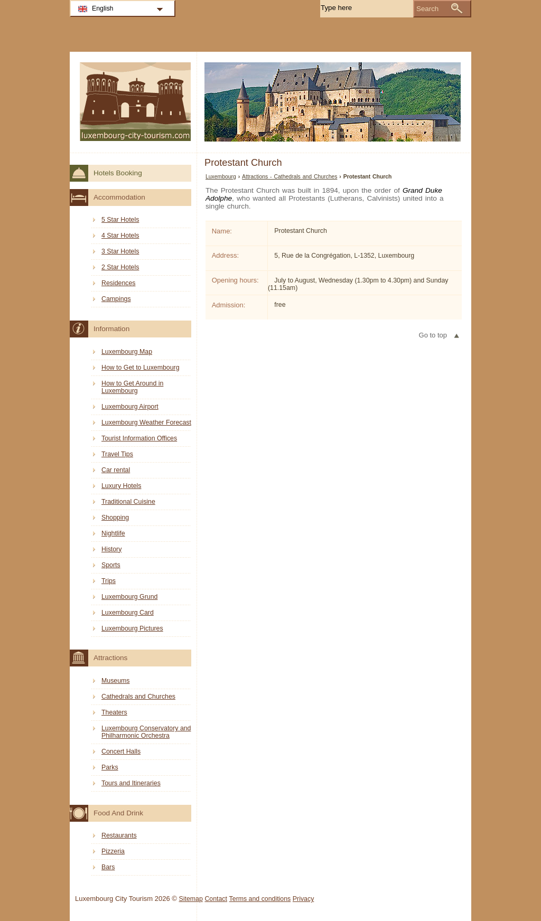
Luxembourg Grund (129, 596)
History (111, 549)
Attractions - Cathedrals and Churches (289, 177)
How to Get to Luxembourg (140, 367)
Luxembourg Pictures (132, 628)
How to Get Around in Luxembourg (132, 387)
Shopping (115, 517)
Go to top (433, 335)
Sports (110, 565)
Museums (115, 680)
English (103, 8)
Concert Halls (121, 751)
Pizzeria (113, 851)
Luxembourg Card (127, 612)
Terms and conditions (260, 899)
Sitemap (191, 899)
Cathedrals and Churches (138, 696)
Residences (118, 283)
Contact (215, 899)
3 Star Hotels (120, 251)
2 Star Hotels (120, 267)
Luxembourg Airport (129, 406)
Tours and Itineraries (131, 783)
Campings (116, 299)
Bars (108, 867)
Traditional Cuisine (128, 501)
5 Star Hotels (120, 219)
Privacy (303, 899)
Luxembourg (221, 177)
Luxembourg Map (126, 351)
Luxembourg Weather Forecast (146, 422)
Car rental (115, 470)
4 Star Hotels (120, 235)
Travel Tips (117, 454)
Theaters (114, 712)
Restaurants (119, 835)
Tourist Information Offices (139, 438)
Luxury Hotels (121, 486)
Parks (109, 767)
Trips (108, 581)
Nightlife (113, 533)
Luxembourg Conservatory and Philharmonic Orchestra (146, 732)
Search (427, 9)
